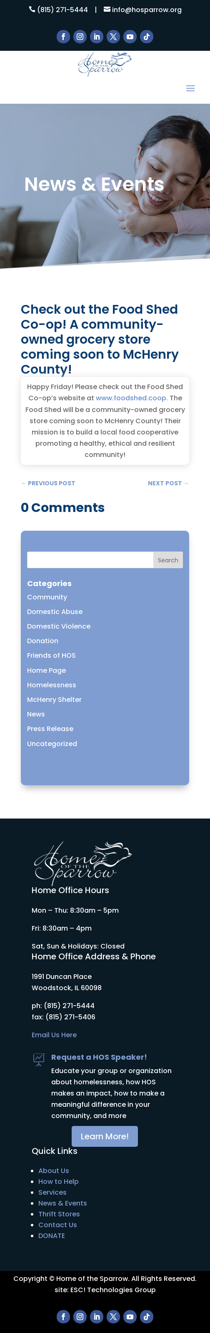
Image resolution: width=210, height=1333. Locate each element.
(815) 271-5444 (62, 10)
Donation (42, 641)
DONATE (51, 1236)
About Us (53, 1171)
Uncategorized (52, 744)
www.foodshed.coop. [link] (132, 398)
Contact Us (57, 1225)
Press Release (50, 729)
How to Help (58, 1181)
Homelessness (51, 685)
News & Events (62, 1203)
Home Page (46, 670)
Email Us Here (54, 1035)
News (36, 714)
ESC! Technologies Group (113, 1290)
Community (47, 597)
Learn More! (105, 1136)
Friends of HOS (51, 655)
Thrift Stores (59, 1214)
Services (52, 1192)
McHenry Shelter (54, 699)
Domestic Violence (58, 626)
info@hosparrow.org (147, 10)
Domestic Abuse (54, 612)
